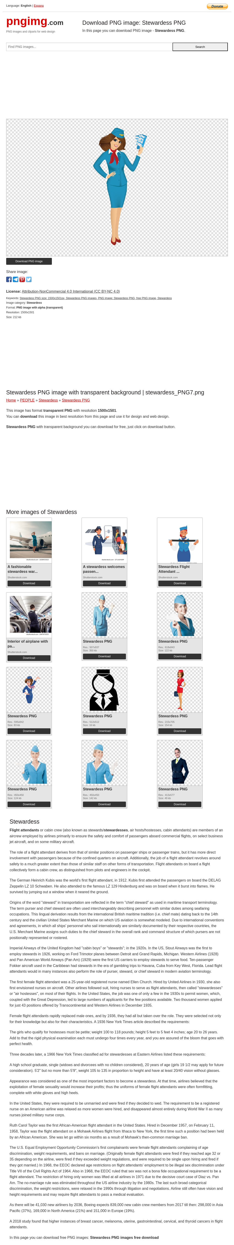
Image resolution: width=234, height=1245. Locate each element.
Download (29, 583)
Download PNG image (29, 261)
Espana (39, 5)
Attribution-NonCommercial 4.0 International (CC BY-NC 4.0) (71, 291)
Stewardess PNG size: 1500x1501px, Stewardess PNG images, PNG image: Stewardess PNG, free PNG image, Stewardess (96, 298)
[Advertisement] (117, 87)
